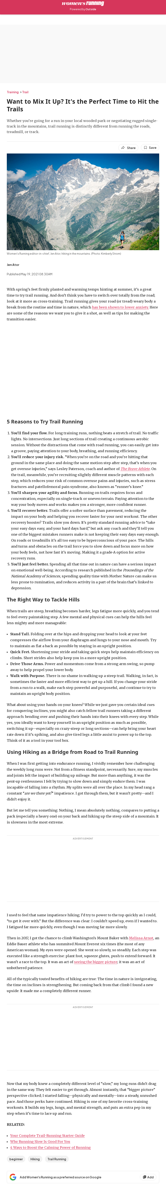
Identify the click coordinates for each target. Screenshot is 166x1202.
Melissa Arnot (141, 938)
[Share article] (128, 147)
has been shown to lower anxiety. (120, 307)
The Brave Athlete (135, 469)
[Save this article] (150, 147)
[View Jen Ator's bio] (13, 264)
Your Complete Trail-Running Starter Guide (47, 1135)
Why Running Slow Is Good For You (40, 1141)
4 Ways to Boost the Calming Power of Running (50, 1147)
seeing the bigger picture (95, 962)
